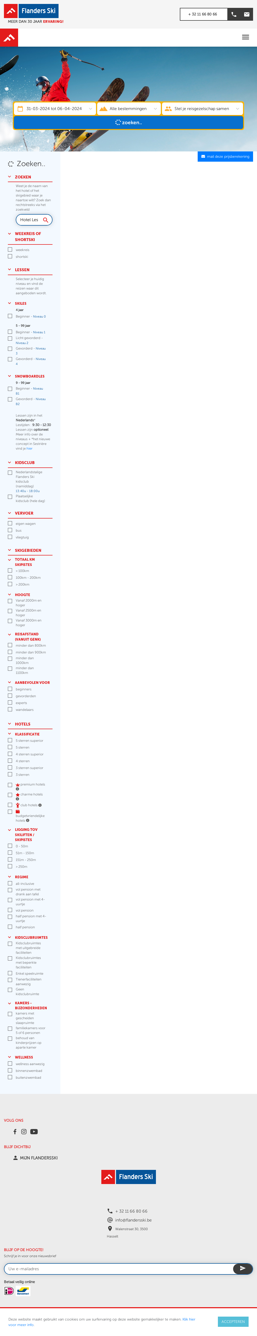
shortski (22, 257)
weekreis (22, 250)
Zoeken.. (128, 122)
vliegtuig (22, 537)
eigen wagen (26, 524)
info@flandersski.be (133, 1220)
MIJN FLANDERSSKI (38, 1158)
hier (30, 448)
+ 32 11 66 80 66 (202, 14)
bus (19, 530)
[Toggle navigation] (245, 37)
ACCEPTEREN (233, 1322)
